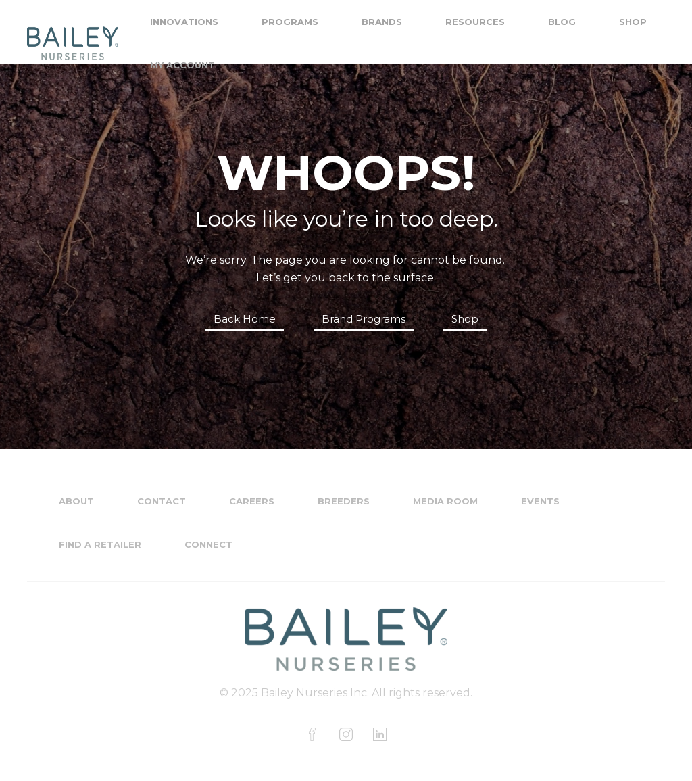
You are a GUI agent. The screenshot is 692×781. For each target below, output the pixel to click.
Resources (475, 21)
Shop (633, 21)
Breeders (344, 501)
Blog (562, 21)
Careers (251, 501)
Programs (290, 21)
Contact (161, 501)
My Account (182, 65)
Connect (208, 544)
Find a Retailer (100, 544)
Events (540, 501)
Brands (382, 21)
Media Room (445, 501)
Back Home (245, 318)
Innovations (184, 21)
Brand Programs (363, 318)
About (76, 501)
